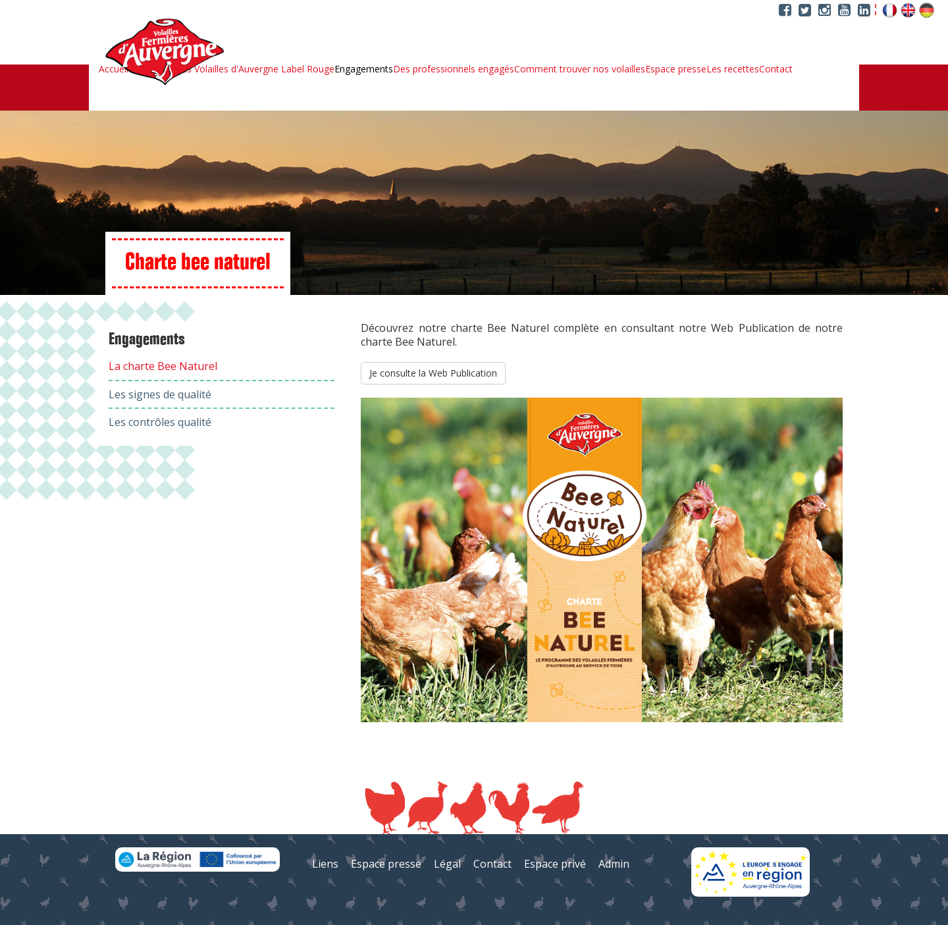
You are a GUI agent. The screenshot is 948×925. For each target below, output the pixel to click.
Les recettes (732, 69)
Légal (447, 864)
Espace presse (675, 69)
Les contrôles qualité (160, 422)
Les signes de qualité (160, 394)
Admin (613, 864)
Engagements (363, 69)
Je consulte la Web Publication (433, 373)
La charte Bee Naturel (163, 366)
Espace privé (555, 864)
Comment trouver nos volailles (579, 69)
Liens (325, 864)
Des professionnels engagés (453, 69)
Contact (776, 69)
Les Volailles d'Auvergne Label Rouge (255, 69)
